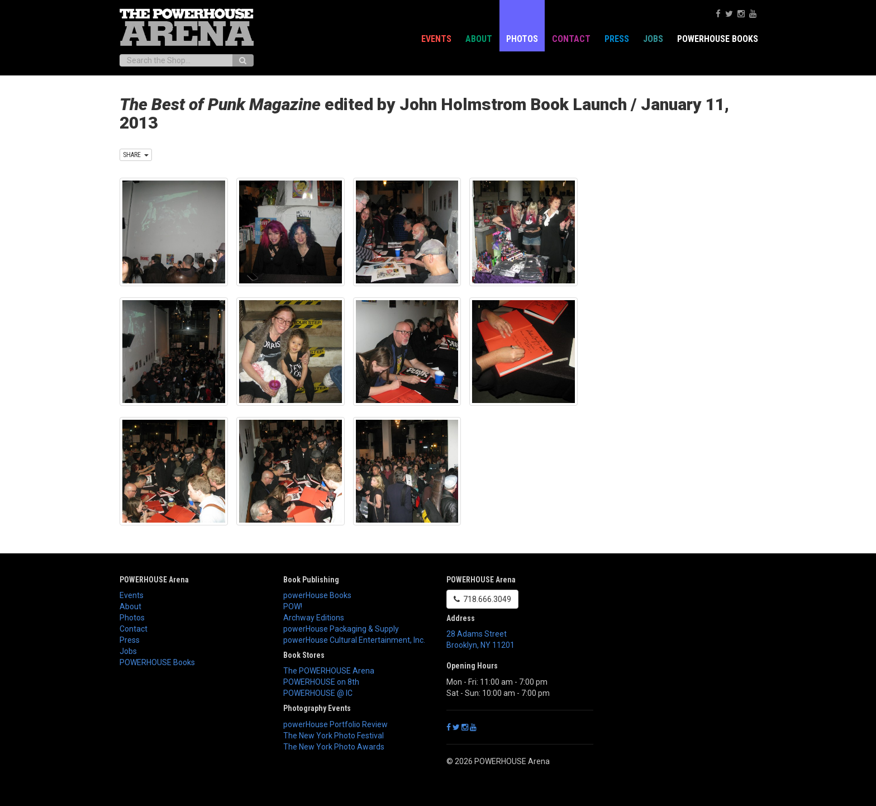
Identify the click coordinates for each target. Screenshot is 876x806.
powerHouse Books (317, 595)
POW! (292, 606)
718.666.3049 (482, 599)
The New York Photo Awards (333, 746)
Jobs (653, 39)
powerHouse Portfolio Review (335, 724)
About (478, 39)
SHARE (136, 155)
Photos (522, 39)
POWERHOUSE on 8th (321, 681)
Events (436, 39)
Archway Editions (313, 617)
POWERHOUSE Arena (154, 579)
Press (616, 39)
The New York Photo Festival (333, 735)
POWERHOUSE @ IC (318, 693)
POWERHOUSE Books (717, 39)
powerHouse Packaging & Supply (341, 628)
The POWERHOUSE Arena (328, 670)
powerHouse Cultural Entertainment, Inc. (354, 640)
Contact (571, 39)
